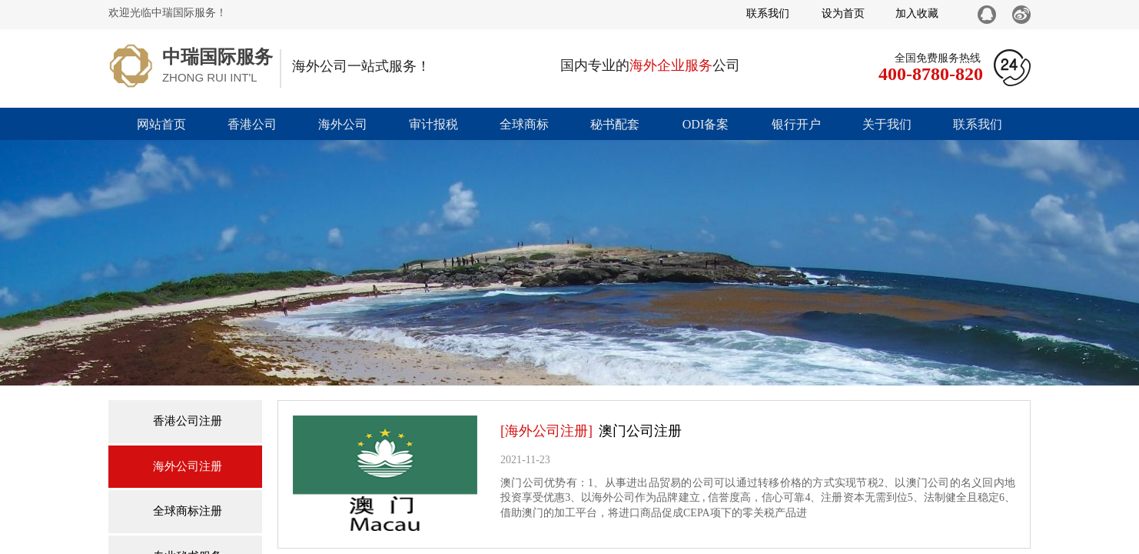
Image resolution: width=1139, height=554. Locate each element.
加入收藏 (916, 13)
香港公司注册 (187, 421)
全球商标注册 (187, 511)
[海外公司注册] (546, 431)
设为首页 (843, 13)
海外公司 (342, 124)
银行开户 (796, 124)
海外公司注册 (187, 466)
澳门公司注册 (640, 431)
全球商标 (524, 124)
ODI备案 (705, 124)
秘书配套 (614, 124)
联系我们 (977, 124)
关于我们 (887, 124)
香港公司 (252, 124)
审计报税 (433, 124)
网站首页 (161, 124)
